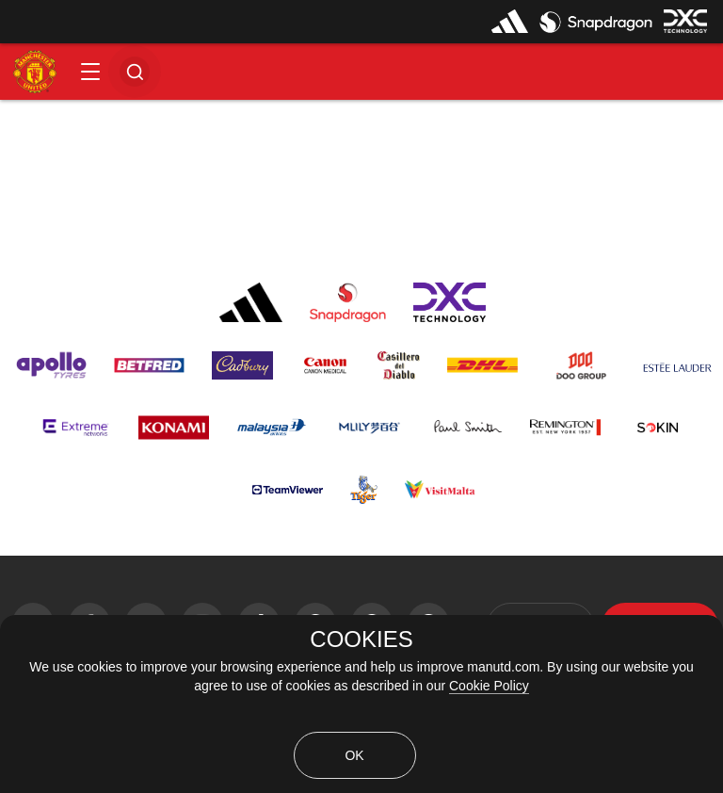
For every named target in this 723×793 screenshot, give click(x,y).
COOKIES (361, 639)
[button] (90, 71)
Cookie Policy (489, 685)
